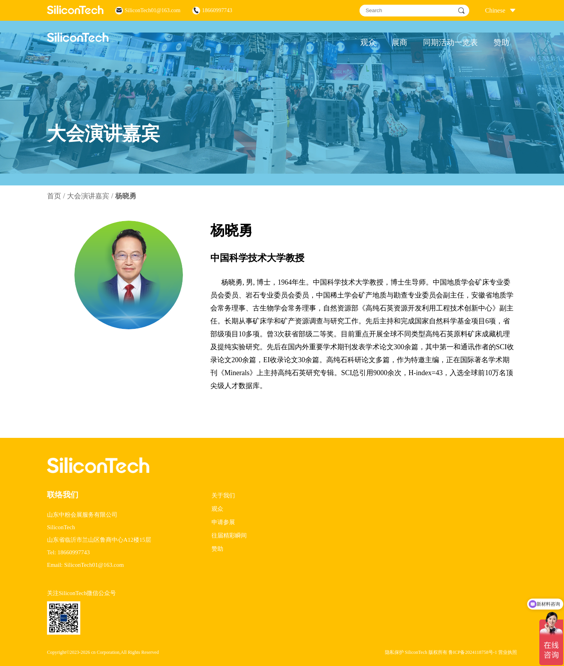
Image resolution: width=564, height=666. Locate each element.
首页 (54, 196)
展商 (399, 42)
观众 (368, 42)
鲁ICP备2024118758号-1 (472, 652)
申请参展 (223, 522)
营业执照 (507, 652)
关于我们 (223, 495)
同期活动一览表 (450, 42)
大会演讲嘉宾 (88, 196)
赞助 (501, 42)
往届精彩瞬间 (229, 535)
